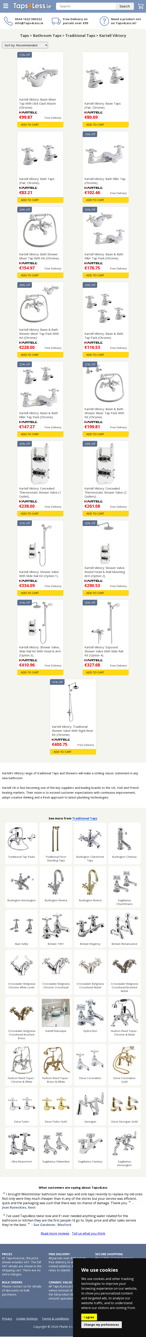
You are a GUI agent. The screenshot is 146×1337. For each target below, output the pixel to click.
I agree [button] (89, 1317)
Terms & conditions (55, 1319)
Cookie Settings (27, 1319)
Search (125, 6)
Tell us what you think (88, 1234)
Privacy (7, 1319)
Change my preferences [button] (101, 1325)
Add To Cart (30, 125)
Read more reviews (55, 1234)
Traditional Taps (84, 819)
